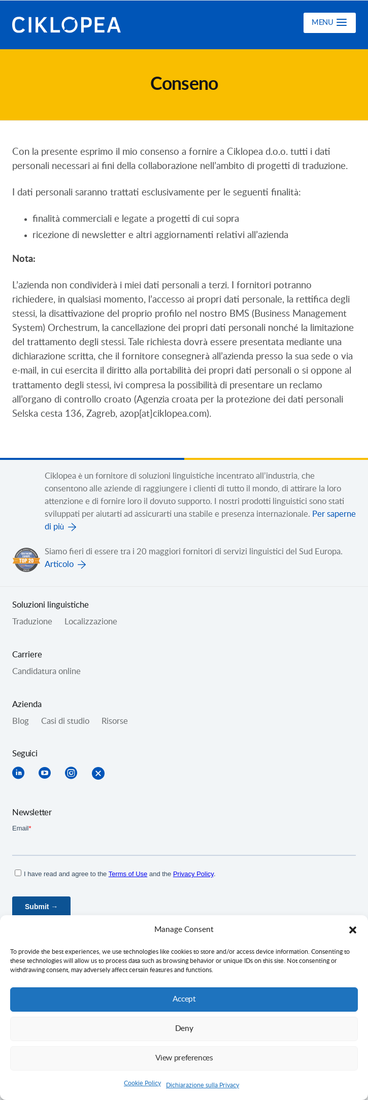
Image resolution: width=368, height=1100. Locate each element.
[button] (353, 930)
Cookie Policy (142, 1083)
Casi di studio (65, 721)
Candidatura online (46, 672)
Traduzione (32, 622)
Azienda (27, 705)
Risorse (115, 721)
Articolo (59, 564)
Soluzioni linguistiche (50, 605)
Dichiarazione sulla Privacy (202, 1085)
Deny (184, 1028)
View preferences (184, 1058)
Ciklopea (66, 25)
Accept (184, 999)
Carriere (27, 655)
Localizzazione (90, 622)
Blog (20, 721)
